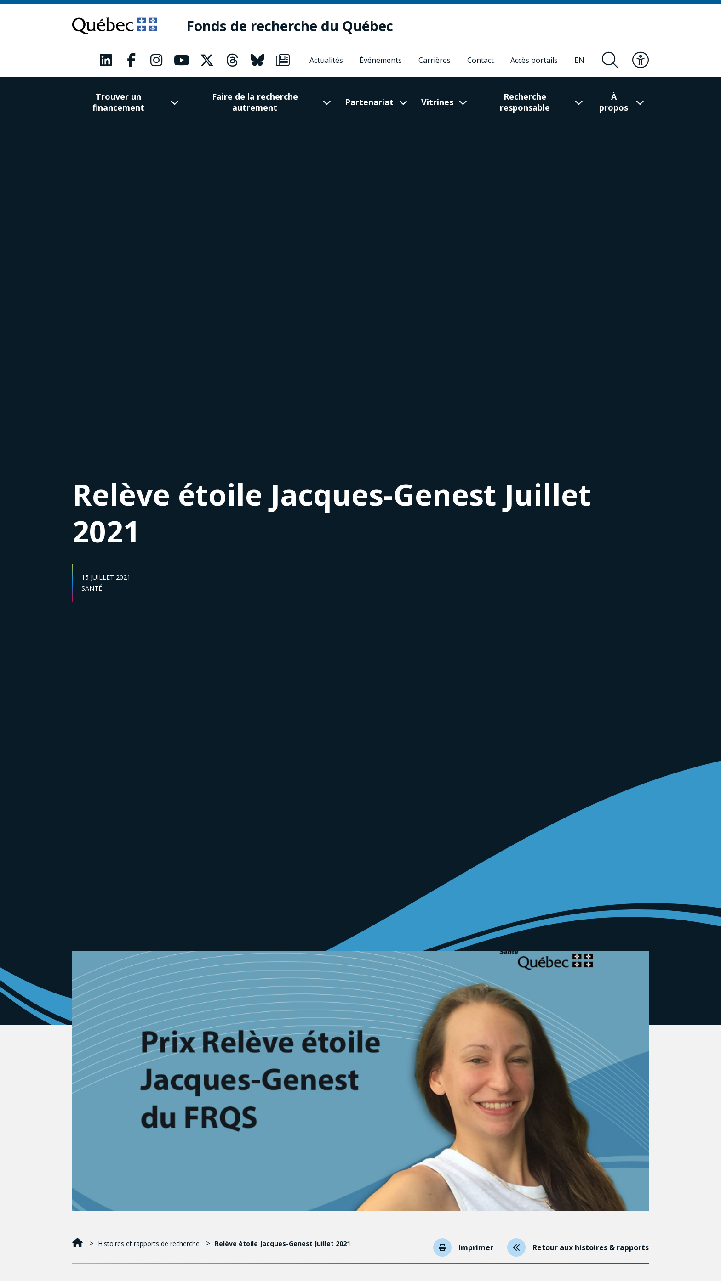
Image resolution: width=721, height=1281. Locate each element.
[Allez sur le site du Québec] (114, 25)
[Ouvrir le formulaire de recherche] (610, 60)
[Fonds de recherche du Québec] (289, 26)
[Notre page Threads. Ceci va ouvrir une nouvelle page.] (232, 60)
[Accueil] (78, 1243)
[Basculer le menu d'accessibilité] (640, 60)
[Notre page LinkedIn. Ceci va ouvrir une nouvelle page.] (106, 60)
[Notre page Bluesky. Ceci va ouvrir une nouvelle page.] (257, 60)
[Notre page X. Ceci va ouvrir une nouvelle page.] (207, 60)
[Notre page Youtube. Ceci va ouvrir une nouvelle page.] (181, 60)
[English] (579, 60)
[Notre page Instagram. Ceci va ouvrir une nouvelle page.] (156, 60)
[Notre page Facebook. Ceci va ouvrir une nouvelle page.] (131, 60)
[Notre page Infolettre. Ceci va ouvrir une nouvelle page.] (283, 60)
